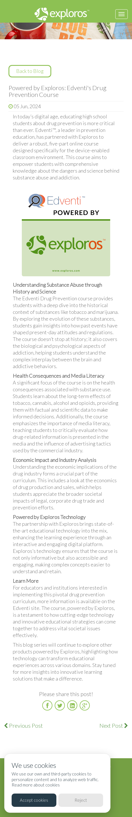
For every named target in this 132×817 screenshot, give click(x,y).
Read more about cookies (36, 784)
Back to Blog (30, 71)
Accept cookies (34, 800)
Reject (80, 800)
